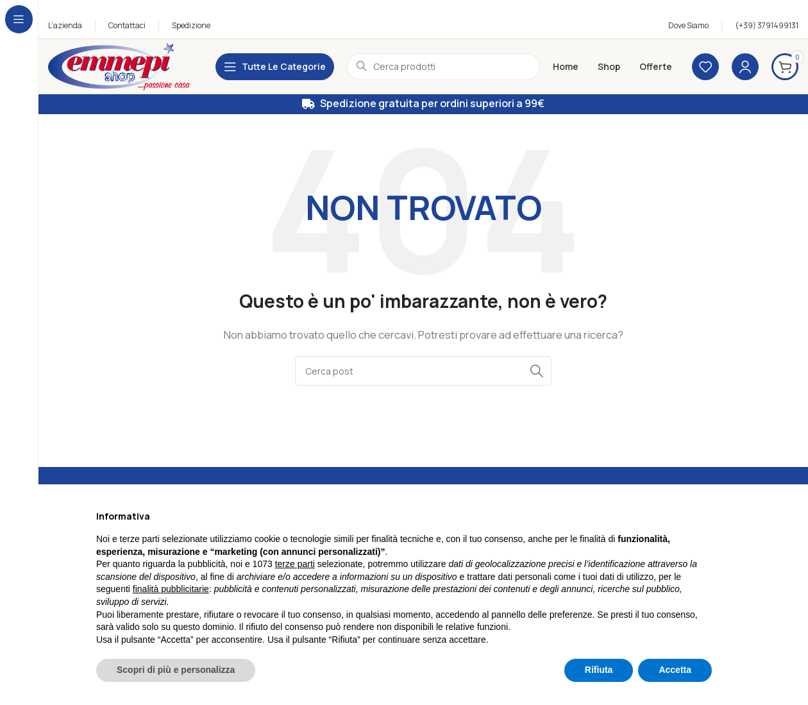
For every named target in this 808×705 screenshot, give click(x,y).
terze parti (295, 564)
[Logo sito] (119, 65)
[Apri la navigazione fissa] (275, 67)
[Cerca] (423, 371)
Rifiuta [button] (599, 670)
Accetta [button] (675, 670)
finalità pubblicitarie (171, 589)
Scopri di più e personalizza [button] (176, 670)
